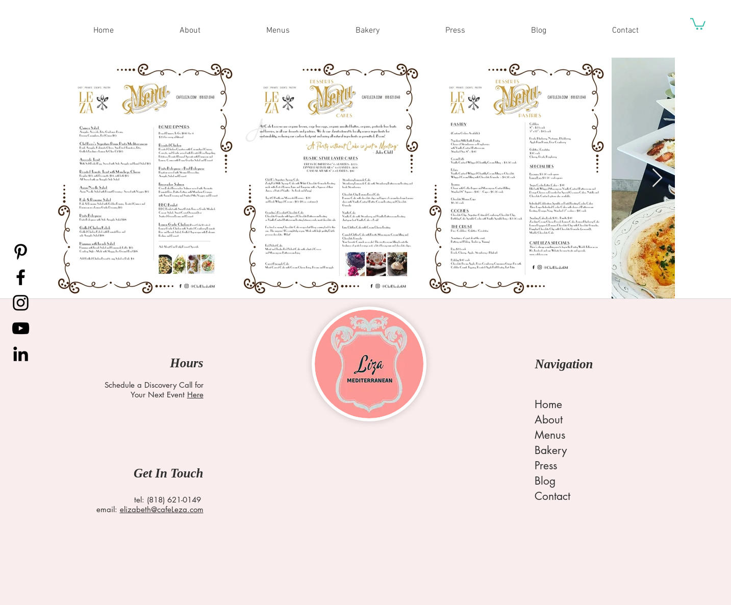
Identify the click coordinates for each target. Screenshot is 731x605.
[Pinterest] (20, 251)
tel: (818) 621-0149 (167, 500)
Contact (552, 496)
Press (546, 465)
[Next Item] (657, 178)
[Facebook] (20, 277)
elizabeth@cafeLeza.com (162, 509)
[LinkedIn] (20, 353)
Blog (545, 481)
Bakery (551, 450)
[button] (697, 23)
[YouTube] (20, 328)
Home (548, 404)
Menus (550, 435)
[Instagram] (20, 302)
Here (195, 394)
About (549, 419)
